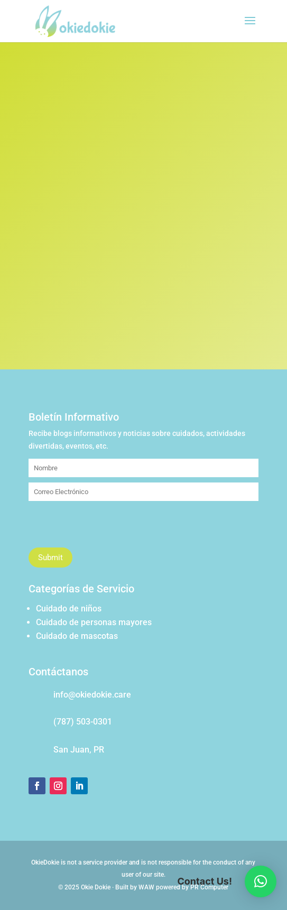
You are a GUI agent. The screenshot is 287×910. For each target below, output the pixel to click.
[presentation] (109, 526)
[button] (260, 881)
